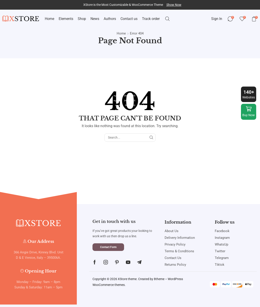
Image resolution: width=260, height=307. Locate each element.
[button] (173, 4)
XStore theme (127, 279)
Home (121, 33)
